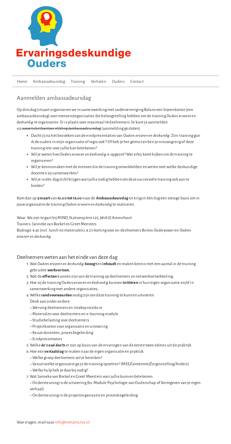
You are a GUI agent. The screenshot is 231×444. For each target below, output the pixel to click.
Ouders (118, 81)
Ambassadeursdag (49, 81)
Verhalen (98, 81)
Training (78, 81)
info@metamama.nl (72, 422)
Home (22, 81)
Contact (137, 81)
